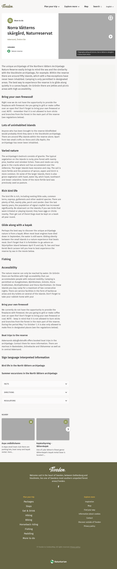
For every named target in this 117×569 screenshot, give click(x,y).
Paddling (28, 533)
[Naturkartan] (58, 563)
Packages (29, 501)
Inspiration (89, 502)
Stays (29, 506)
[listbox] (86, 36)
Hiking (28, 515)
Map (89, 506)
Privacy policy (89, 526)
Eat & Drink (29, 510)
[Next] (111, 37)
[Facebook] (58, 486)
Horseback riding (29, 524)
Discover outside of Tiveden (89, 522)
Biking (28, 519)
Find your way (89, 510)
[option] (86, 36)
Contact (89, 518)
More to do (29, 538)
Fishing (29, 529)
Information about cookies (89, 514)
